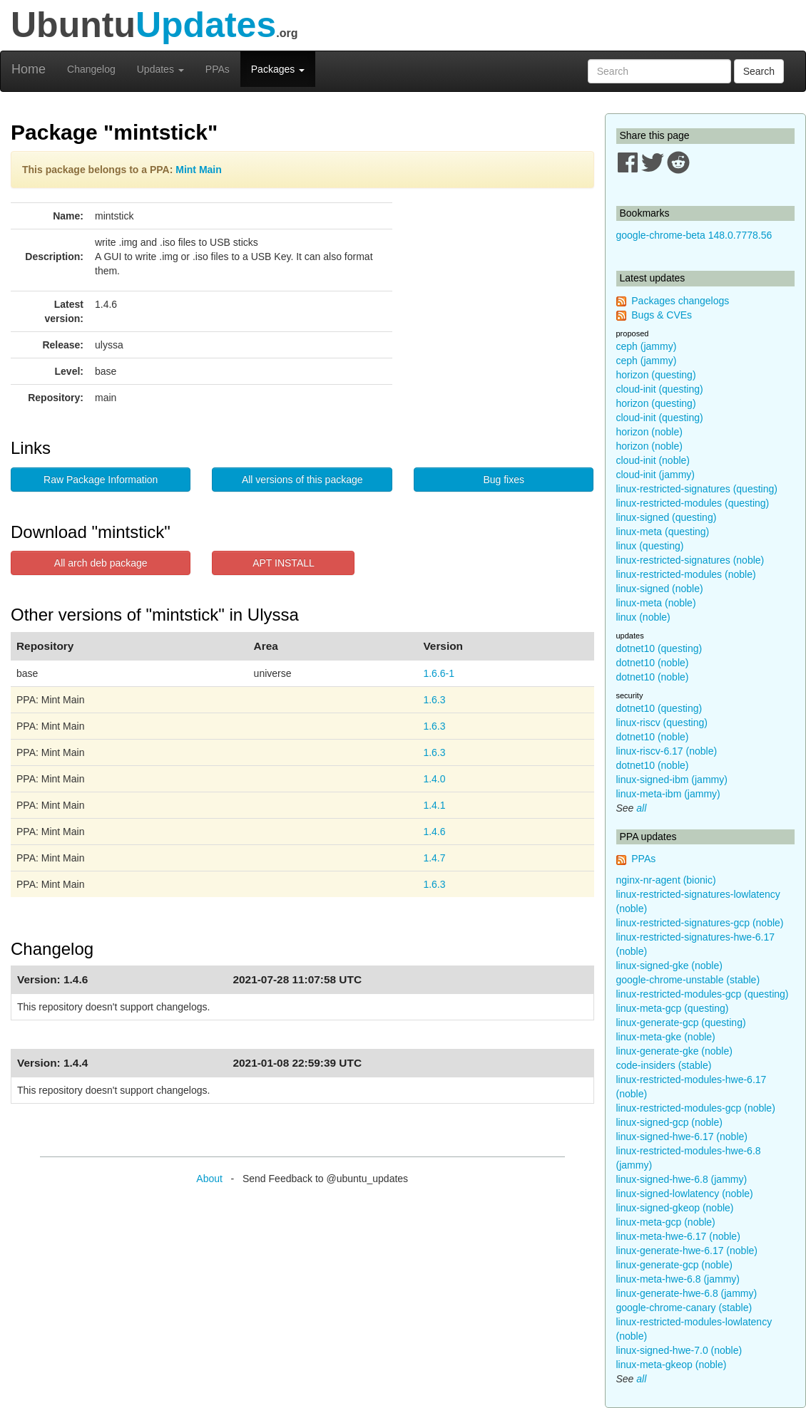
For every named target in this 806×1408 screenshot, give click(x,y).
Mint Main (198, 169)
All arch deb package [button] (101, 563)
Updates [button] (160, 69)
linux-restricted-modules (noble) (686, 574)
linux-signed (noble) (659, 588)
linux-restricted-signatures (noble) (690, 560)
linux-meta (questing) (663, 531)
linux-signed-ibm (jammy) (672, 779)
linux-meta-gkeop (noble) (671, 1364)
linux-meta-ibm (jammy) (668, 793)
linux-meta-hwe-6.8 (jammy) (678, 1279)
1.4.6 (434, 831)
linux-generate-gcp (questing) (681, 1022)
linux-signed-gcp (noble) (669, 1122)
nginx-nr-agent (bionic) (666, 880)
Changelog (91, 69)
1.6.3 (434, 699)
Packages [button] (278, 69)
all (641, 808)
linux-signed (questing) (666, 517)
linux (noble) (643, 617)
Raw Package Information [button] (101, 479)
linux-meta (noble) (656, 603)
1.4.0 (434, 779)
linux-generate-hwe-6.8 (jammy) (686, 1293)
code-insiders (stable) (664, 1065)
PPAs (217, 69)
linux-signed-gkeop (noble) (675, 1207)
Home (28, 69)
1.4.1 (434, 805)
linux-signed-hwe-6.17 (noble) (682, 1136)
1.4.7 (434, 858)
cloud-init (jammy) (655, 474)
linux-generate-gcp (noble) (674, 1264)
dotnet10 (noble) (652, 662)
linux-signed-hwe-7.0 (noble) (679, 1350)
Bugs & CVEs (661, 315)
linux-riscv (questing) (662, 722)
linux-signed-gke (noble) (669, 965)
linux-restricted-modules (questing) (693, 503)
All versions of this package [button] (302, 479)
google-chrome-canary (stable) (684, 1307)
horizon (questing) (656, 375)
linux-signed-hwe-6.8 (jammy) (682, 1179)
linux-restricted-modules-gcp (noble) (695, 1108)
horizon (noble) (649, 432)
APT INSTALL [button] (283, 563)
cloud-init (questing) (659, 389)
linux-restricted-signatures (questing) (696, 489)
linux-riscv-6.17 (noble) (667, 751)
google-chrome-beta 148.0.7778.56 (694, 235)
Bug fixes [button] (503, 479)
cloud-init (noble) (653, 460)
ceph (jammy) (646, 346)
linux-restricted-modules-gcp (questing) (702, 994)
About (209, 1178)
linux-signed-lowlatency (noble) (684, 1193)
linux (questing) (650, 546)
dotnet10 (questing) (659, 648)
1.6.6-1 (438, 673)
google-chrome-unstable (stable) (688, 979)
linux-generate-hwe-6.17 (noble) (686, 1250)
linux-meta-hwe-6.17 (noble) (678, 1236)
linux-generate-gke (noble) (674, 1051)
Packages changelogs (680, 300)
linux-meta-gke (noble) (665, 1036)
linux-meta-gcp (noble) (665, 1222)
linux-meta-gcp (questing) (672, 1008)
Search (759, 71)
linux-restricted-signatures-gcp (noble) (700, 922)
